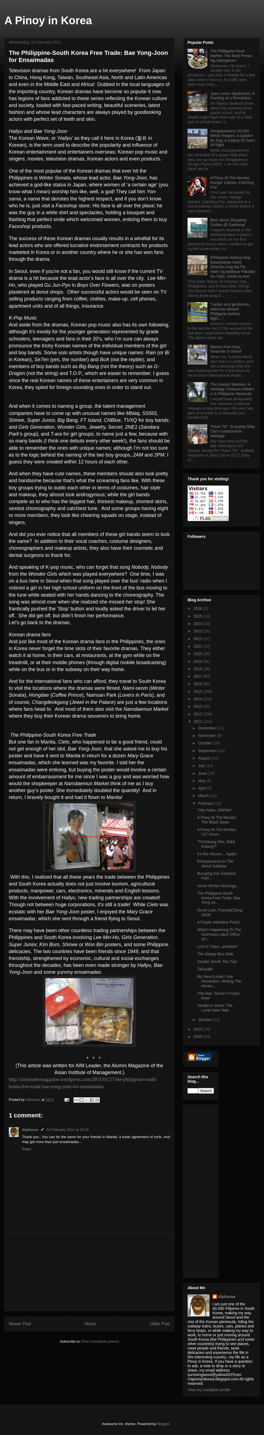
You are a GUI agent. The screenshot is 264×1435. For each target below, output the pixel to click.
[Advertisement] (89, 1272)
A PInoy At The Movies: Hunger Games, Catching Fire (232, 182)
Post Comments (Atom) (100, 1341)
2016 (198, 684)
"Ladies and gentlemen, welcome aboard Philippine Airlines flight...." (230, 311)
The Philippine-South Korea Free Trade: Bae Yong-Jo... (218, 898)
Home (90, 1323)
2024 (198, 623)
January (205, 1019)
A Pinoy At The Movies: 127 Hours (217, 831)
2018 (198, 669)
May (202, 781)
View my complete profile (209, 1390)
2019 (198, 661)
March (204, 795)
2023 (198, 631)
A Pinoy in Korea (48, 20)
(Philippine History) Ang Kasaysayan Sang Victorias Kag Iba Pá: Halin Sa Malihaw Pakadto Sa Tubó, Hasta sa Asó (232, 266)
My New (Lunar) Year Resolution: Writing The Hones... (219, 981)
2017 (198, 676)
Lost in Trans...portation (217, 946)
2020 (198, 653)
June (202, 773)
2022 (198, 639)
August (204, 758)
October (205, 743)
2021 (198, 646)
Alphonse (30, 1130)
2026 (198, 608)
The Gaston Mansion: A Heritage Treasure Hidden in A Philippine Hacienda (232, 389)
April (202, 788)
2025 (198, 616)
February (206, 803)
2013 (198, 706)
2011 (198, 721)
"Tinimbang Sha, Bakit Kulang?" (216, 844)
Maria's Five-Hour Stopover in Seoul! (226, 349)
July (202, 765)
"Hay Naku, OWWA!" (215, 810)
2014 (198, 699)
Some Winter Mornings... (218, 886)
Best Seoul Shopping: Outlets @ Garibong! (229, 222)
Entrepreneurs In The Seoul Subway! (215, 863)
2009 (198, 1036)
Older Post (160, 1323)
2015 (198, 691)
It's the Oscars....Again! (217, 854)
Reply (26, 1149)
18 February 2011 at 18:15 (67, 1130)
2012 (198, 714)
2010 (198, 1029)
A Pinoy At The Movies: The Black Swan (217, 819)
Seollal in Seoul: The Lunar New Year (214, 1007)
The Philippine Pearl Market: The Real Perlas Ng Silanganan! (231, 56)
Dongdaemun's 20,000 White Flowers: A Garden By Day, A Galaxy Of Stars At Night (232, 138)
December (207, 728)
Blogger (163, 1424)
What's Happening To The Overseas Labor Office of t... (219, 934)
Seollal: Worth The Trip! (217, 961)
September (208, 751)
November (207, 735)
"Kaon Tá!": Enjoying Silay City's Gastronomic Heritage (232, 431)
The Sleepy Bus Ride (215, 954)
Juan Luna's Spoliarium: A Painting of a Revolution (232, 95)
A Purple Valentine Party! (218, 922)
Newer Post (20, 1323)
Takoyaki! (205, 969)
